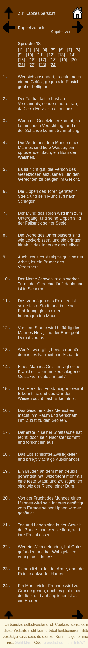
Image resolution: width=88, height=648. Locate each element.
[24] (53, 64)
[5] (53, 50)
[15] (21, 59)
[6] (61, 50)
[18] (53, 59)
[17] (42, 59)
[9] (20, 55)
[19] (63, 59)
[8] (77, 50)
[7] (69, 50)
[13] (61, 55)
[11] (40, 55)
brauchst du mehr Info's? (64, 642)
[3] (36, 50)
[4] (44, 50)
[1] (20, 50)
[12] (50, 55)
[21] (21, 64)
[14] (71, 55)
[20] (74, 59)
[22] (31, 64)
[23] (42, 64)
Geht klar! (23, 642)
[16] (31, 59)
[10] (29, 55)
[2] (28, 50)
